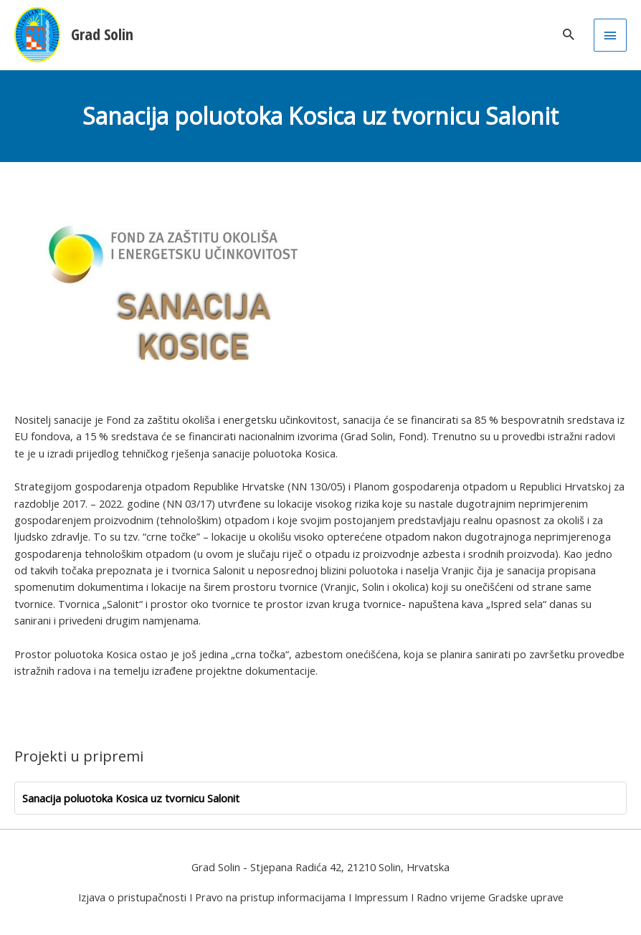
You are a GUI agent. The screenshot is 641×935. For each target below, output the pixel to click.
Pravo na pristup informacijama (270, 897)
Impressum (381, 897)
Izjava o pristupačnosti (132, 897)
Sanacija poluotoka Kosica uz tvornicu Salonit (130, 798)
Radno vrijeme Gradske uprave (490, 897)
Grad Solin (102, 34)
